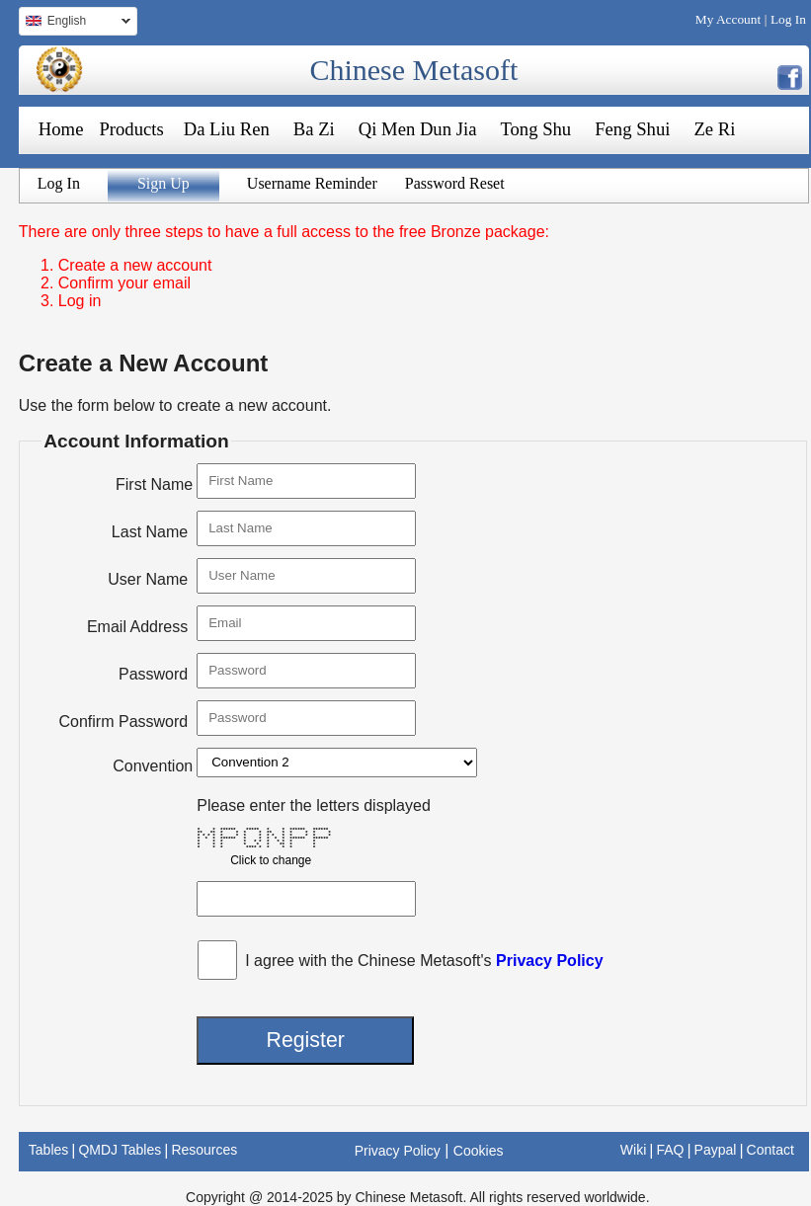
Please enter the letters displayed (314, 805)
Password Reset (455, 183)
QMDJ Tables (119, 1150)
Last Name (150, 531)
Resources (204, 1150)
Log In (788, 19)
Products (131, 129)
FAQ (670, 1150)
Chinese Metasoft (413, 69)
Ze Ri (714, 129)
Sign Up (163, 183)
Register (305, 1040)
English (74, 23)
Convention (153, 766)
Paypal (715, 1150)
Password (153, 674)
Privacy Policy (550, 960)
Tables (48, 1150)
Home (61, 129)
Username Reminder (312, 183)
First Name (154, 484)
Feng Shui (632, 129)
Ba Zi (314, 129)
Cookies (478, 1151)
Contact (770, 1150)
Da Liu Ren (227, 129)
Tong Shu (535, 129)
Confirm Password (124, 721)
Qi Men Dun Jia (418, 129)
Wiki (633, 1150)
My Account (728, 19)
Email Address (137, 626)
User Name (148, 579)
